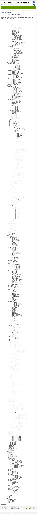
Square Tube (14, 230)
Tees (12, 246)
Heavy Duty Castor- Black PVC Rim (18, 465)
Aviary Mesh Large (12, 444)
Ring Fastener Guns (15, 114)
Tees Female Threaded (16, 257)
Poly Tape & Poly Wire (15, 55)
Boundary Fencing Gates (16, 64)
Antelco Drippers (17, 329)
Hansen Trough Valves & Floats (17, 363)
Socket (13, 298)
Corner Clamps (19, 144)
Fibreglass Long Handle (18, 477)
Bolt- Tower (18, 138)
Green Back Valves (15, 261)
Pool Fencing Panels (15, 76)
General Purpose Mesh (13, 448)
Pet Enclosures (9, 373)
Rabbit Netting (11, 453)
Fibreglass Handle (15, 475)
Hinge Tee (13, 484)
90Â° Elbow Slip (14, 272)
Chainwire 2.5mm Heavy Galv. (14, 121)
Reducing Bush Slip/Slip (16, 276)
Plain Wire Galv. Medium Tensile (17, 96)
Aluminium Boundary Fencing (14, 63)
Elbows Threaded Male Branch (17, 315)
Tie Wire (13, 105)
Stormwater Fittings (12, 360)
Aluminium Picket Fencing (13, 70)
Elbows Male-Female (15, 294)
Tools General (14, 116)
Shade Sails (11, 485)
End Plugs (13, 316)
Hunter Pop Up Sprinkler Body (19, 351)
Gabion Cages (11, 447)
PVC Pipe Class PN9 (17, 303)
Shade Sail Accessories (16, 487)
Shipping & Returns (12, 499)
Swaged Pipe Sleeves (20, 167)
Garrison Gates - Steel (15, 80)
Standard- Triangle (15, 486)
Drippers (13, 328)
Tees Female (14, 300)
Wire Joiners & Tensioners (16, 117)
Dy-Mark (13, 233)
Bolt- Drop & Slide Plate (20, 133)
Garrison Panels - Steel (16, 79)
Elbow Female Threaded (16, 240)
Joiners (13, 317)
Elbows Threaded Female (16, 314)
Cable (13, 47)
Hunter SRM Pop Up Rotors (19, 352)
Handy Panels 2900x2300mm (17, 439)
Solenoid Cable (14, 372)
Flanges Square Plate (20, 157)
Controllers (11, 285)
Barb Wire (13, 95)
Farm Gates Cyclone (15, 203)
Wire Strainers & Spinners (16, 118)
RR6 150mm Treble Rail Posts (22, 422)
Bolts (15, 132)
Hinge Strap (14, 483)
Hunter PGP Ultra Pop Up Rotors (19, 350)
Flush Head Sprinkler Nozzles (17, 345)
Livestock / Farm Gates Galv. (19, 198)
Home (2, 10)
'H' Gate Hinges (16, 130)
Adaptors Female (15, 248)
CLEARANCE (9, 457)
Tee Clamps (19, 147)
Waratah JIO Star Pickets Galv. (14, 400)
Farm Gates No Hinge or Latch (17, 199)
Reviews (8, 497)
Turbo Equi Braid (17, 44)
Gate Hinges (14, 207)
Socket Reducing (15, 299)
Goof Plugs (13, 331)
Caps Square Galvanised (21, 142)
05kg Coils (16, 108)
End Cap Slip (14, 275)
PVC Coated (14, 104)
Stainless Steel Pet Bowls (13, 489)
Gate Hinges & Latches (13, 205)
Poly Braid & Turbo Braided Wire (19, 42)
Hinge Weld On (16, 217)
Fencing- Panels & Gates (11, 62)
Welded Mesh (9, 434)
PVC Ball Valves (14, 369)
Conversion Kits (14, 250)
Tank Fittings (11, 361)
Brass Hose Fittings (15, 287)
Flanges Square (19, 156)
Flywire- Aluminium (15, 471)
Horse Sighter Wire (15, 98)
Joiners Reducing (15, 318)
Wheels (13, 468)
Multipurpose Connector (21, 171)
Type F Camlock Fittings (16, 269)
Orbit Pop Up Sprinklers (16, 356)
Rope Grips (14, 225)
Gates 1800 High (17, 67)
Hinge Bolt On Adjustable (18, 210)
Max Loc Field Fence (15, 87)
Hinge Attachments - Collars (19, 163)
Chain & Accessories (12, 223)
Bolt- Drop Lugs (19, 134)
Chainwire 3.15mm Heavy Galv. (14, 122)
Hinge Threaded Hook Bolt (18, 216)
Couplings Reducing (15, 239)
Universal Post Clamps (20, 172)
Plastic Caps (11, 231)
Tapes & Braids (14, 41)
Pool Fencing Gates (15, 75)
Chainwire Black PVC (13, 123)
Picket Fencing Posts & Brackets (17, 73)
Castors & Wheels (12, 459)
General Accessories (15, 32)
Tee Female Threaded (15, 245)
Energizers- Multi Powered (18, 28)
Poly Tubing (11, 340)
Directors (13, 311)
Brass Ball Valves (15, 366)
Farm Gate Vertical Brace (18, 202)
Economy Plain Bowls (15, 490)
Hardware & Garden (10, 221)
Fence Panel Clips (17, 152)
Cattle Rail (8, 22)
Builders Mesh (11, 445)
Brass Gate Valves (15, 367)
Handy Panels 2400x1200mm (17, 437)
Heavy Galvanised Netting (13, 455)
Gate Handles (14, 54)
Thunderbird (11, 46)
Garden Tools (11, 474)
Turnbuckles (14, 227)
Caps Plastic (19, 140)
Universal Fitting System (18, 170)
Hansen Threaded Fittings (13, 289)
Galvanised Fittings (15, 126)
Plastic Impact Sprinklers (18, 355)
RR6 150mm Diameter (18, 427)
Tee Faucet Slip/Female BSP (17, 280)
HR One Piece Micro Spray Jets (17, 332)
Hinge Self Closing (17, 215)
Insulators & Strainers (15, 34)
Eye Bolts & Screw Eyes (16, 224)
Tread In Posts (14, 45)
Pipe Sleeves (16, 164)
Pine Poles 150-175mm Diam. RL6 (17, 407)
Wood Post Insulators (17, 38)
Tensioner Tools (14, 115)
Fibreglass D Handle (17, 476)
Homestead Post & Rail (16, 411)
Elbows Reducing (15, 313)
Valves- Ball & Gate (12, 365)
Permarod (13, 424)
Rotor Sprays (14, 335)
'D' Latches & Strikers (17, 127)
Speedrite (11, 488)
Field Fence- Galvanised (18, 88)
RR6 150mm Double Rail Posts (22, 418)
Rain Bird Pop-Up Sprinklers (16, 357)
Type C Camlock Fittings (16, 266)
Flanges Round (19, 155)
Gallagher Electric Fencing (13, 473)
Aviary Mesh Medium (12, 443)
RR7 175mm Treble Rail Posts (22, 423)
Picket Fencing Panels (15, 72)
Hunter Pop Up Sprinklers (16, 349)
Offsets (13, 40)
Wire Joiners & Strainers (16, 60)
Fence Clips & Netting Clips (16, 111)
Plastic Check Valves (12, 336)
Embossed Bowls (15, 491)
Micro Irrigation (11, 325)
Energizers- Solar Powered (18, 29)
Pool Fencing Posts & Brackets (17, 77)
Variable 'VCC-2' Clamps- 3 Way (22, 150)
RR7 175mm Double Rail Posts (22, 419)
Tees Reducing (14, 259)
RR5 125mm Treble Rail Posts (22, 421)
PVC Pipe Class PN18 (18, 305)
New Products (9, 495)
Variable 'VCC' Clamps (20, 149)
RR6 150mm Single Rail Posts (22, 414)
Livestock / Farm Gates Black (19, 197)
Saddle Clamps (16, 168)
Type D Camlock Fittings (16, 267)
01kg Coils (16, 106)
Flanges (15, 153)
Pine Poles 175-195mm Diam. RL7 (17, 408)
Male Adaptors (14, 244)
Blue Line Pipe (14, 307)
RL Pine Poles (11, 403)
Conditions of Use (12, 501)
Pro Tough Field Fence (15, 93)
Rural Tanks (11, 431)
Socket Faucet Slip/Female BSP (17, 279)
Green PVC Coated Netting (14, 479)
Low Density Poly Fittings (13, 310)
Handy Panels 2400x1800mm (17, 438)
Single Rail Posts (17, 412)
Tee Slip (13, 281)
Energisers (13, 49)
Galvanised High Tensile (16, 100)
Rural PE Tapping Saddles (13, 342)
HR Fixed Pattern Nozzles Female (20, 347)
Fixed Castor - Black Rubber (16, 460)
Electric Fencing (9, 23)
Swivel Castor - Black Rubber (17, 461)
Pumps (8, 374)
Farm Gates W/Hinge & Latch (17, 200)
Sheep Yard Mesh (15, 441)
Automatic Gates (10, 21)
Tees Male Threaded (15, 258)
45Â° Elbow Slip (14, 271)
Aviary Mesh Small (12, 442)
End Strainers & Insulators (18, 35)
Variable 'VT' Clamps (20, 151)
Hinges (10, 480)
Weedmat (11, 234)
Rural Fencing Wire (12, 86)
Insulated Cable (14, 33)
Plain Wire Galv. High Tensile (17, 97)
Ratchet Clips (14, 319)
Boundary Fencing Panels (16, 68)
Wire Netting (9, 451)
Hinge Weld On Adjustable (18, 218)
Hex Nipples (14, 295)
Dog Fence (11, 446)
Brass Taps (13, 288)
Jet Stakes (13, 333)
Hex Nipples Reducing (15, 296)
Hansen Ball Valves (15, 368)
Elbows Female (14, 293)
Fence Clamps (19, 146)
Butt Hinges (14, 481)
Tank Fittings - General (15, 364)
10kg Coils (16, 109)
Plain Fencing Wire (12, 99)
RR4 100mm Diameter (18, 425)
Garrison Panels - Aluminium (16, 81)
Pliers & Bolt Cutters (15, 113)
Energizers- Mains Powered (18, 27)
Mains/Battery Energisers (18, 52)
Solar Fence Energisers (18, 53)
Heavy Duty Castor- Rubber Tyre (17, 466)
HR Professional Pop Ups (18, 348)
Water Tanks (9, 430)
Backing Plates (16, 131)
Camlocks (11, 263)
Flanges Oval (19, 154)
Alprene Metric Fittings (13, 237)
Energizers (13, 25)
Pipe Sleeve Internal (20, 165)
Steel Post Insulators (17, 37)
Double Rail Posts (17, 416)
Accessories (11, 236)
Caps (15, 139)
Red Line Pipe (14, 308)
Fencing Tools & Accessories (14, 110)
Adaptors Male (14, 249)
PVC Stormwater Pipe (15, 306)
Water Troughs (11, 433)
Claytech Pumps (12, 376)
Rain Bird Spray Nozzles (18, 359)
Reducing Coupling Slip (16, 277)
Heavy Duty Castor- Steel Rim (17, 467)
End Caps (13, 242)
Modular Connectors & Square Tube (15, 228)
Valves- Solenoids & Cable (13, 370)
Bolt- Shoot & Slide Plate (21, 137)
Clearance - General (12, 469)
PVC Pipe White (14, 302)
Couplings (13, 238)
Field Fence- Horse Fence (18, 90)
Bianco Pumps (11, 375)
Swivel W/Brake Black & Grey (17, 462)
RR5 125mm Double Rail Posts (22, 417)
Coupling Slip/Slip (15, 273)
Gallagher (11, 24)
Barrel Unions (14, 290)
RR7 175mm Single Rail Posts (22, 415)
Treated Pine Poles (10, 402)
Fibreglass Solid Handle (16, 478)
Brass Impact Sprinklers (18, 354)
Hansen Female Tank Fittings (17, 362)
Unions (13, 283)
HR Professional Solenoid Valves (17, 371)
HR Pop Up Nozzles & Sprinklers (17, 346)
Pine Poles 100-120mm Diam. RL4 (17, 405)
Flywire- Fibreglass (15, 472)
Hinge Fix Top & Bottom (18, 211)
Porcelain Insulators (17, 36)
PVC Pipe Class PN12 (18, 304)
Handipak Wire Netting (13, 456)
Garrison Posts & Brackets (16, 83)
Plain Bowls (14, 492)
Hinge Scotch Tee (15, 482)
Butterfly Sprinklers (15, 344)
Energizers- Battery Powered (19, 26)
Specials (8, 496)
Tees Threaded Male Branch (16, 324)
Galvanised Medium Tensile (16, 101)
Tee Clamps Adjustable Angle (21, 148)
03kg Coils (16, 107)
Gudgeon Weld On (20, 161)
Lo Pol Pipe (14, 309)
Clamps (15, 143)
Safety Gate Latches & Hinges (14, 84)
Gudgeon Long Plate (20, 160)
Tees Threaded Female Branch (17, 323)
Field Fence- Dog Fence (18, 92)
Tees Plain (13, 321)
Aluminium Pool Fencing (13, 74)
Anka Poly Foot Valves (15, 338)
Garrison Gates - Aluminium (16, 82)
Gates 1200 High (17, 65)
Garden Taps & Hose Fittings (14, 286)
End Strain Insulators (15, 48)
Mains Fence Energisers (18, 51)
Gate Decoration (12, 220)
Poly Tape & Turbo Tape (18, 43)
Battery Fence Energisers (18, 50)
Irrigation (8, 235)
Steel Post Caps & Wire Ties (14, 401)
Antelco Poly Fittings (12, 260)
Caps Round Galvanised (21, 141)
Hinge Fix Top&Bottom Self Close (19, 213)
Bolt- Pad (18, 136)
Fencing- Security (10, 119)
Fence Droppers (14, 112)
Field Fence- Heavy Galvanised (19, 89)
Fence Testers (14, 30)
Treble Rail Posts (17, 420)
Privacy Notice (11, 500)
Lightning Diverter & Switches (17, 39)
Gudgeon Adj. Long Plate (21, 159)
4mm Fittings (14, 326)
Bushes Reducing (15, 291)
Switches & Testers (15, 58)
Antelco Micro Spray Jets (16, 327)
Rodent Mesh (11, 450)
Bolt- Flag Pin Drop (20, 135)
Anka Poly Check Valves (16, 337)
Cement (10, 222)
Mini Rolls (11, 449)
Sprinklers (11, 343)
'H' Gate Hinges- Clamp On (18, 208)
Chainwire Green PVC (13, 124)
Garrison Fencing (12, 78)
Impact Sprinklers (15, 353)
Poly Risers (11, 339)
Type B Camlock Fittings (16, 265)
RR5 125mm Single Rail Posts (22, 413)
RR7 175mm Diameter (18, 428)
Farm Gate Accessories (16, 206)
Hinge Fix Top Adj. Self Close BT (19, 212)
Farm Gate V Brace (17, 201)
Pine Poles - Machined (13, 410)
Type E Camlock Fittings (16, 268)
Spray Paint (11, 232)
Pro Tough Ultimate (17, 94)
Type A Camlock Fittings (16, 264)
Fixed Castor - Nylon (15, 463)
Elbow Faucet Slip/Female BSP (17, 274)
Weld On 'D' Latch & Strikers (21, 129)
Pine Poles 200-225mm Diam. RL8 (17, 409)
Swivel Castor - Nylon (15, 464)
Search (8, 494)
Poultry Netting (11, 454)
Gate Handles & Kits (15, 31)
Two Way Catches (17, 169)
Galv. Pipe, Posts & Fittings (14, 125)
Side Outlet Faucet (15, 278)
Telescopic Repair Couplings (16, 282)
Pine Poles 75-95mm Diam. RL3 (17, 404)
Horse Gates (11, 204)
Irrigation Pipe (11, 301)
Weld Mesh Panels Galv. (13, 435)
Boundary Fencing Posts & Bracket (18, 69)
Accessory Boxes (12, 458)
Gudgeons (16, 158)
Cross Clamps (19, 145)
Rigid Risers (11, 341)
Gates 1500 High (17, 66)
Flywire (10, 470)
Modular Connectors (15, 229)
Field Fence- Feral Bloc (18, 91)
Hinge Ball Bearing (17, 209)
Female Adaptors (15, 243)
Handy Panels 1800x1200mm (17, 436)
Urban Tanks (11, 432)
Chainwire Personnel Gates (14, 120)
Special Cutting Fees (17, 429)
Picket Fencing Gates (15, 71)
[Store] (18, 508)
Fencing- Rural (9, 85)
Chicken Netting (12, 452)
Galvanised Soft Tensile (16, 102)
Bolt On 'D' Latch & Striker (21, 128)
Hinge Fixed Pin (16, 214)
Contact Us (11, 502)
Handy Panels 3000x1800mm (17, 440)
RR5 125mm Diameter (18, 426)
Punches (13, 334)
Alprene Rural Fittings (13, 247)
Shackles (13, 226)
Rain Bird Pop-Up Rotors (18, 358)
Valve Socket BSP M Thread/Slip (17, 284)
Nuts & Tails (14, 262)
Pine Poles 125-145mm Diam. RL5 (17, 406)
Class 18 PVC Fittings (13, 270)
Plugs (13, 297)
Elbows (13, 241)
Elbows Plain (14, 312)
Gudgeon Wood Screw (20, 162)
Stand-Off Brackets (15, 56)
